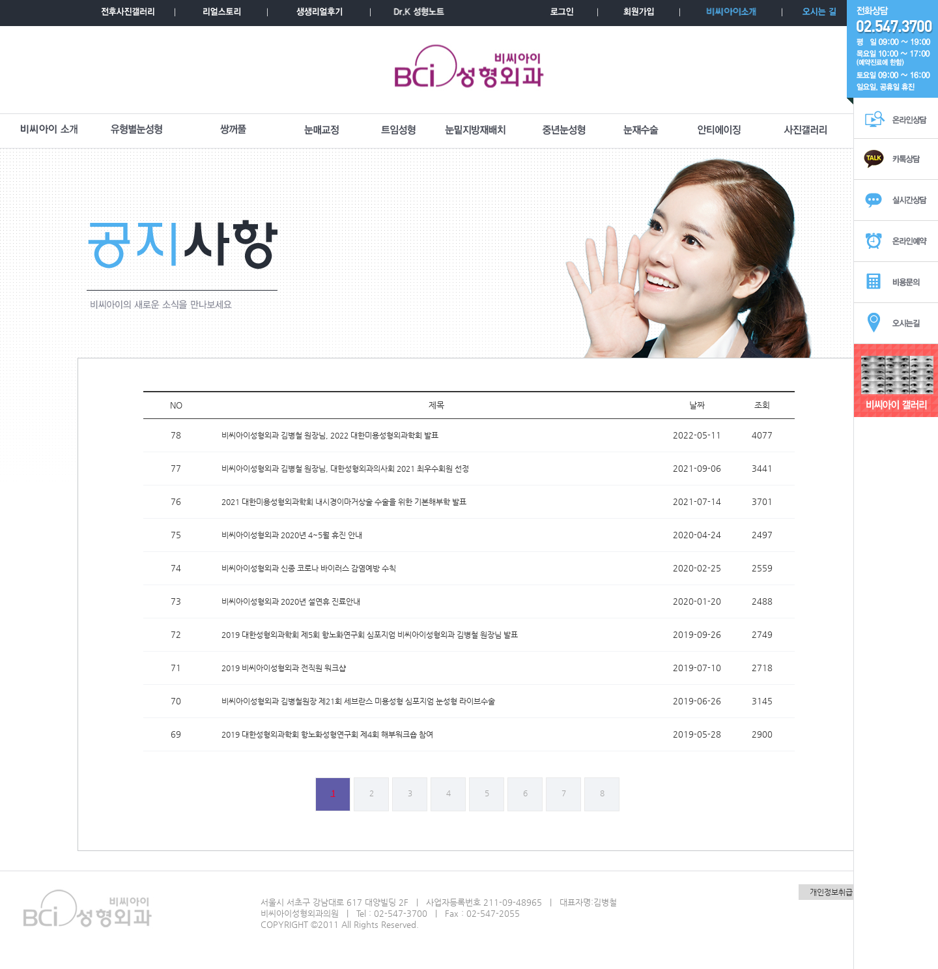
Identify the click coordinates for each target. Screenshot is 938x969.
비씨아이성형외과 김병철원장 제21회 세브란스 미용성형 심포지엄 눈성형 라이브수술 (358, 701)
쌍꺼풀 (233, 130)
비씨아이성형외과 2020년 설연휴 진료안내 (290, 601)
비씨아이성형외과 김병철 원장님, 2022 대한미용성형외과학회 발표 (329, 435)
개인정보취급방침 (838, 892)
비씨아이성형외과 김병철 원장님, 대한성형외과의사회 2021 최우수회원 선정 (345, 468)
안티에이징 (719, 130)
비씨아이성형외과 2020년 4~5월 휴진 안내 (291, 535)
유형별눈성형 (137, 130)
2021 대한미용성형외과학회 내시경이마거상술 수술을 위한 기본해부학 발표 (343, 501)
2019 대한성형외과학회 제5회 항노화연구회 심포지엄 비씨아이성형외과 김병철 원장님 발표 (369, 634)
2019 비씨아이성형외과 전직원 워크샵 (283, 668)
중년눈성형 (564, 130)
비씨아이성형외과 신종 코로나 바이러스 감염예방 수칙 (308, 568)
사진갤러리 (806, 130)
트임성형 (398, 130)
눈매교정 (321, 130)
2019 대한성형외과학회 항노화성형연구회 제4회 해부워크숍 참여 (327, 734)
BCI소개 (49, 130)
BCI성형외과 (469, 69)
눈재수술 (641, 130)
